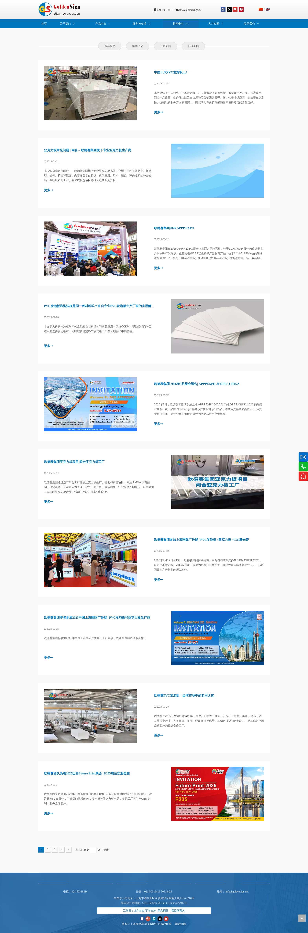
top (302, 918)
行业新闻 (193, 46)
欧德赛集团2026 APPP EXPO (174, 228)
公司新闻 (165, 46)
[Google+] (148, 918)
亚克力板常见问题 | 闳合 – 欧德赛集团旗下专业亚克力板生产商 (87, 150)
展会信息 (109, 46)
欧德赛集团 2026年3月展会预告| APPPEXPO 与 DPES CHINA (196, 384)
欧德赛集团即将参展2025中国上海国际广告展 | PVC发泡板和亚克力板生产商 (97, 617)
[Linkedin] (154, 918)
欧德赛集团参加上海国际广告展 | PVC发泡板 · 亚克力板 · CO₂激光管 (201, 539)
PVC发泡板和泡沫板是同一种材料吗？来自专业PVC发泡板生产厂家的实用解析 (99, 306)
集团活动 (137, 46)
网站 (178, 924)
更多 (158, 112)
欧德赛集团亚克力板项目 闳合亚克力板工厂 (74, 461)
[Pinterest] (241, 9)
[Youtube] (235, 9)
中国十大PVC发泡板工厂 (171, 72)
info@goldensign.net (191, 9)
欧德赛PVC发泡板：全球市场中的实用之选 (184, 695)
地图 (183, 924)
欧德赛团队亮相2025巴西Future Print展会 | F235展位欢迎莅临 (87, 773)
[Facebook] (223, 9)
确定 (106, 849)
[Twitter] (229, 9)
